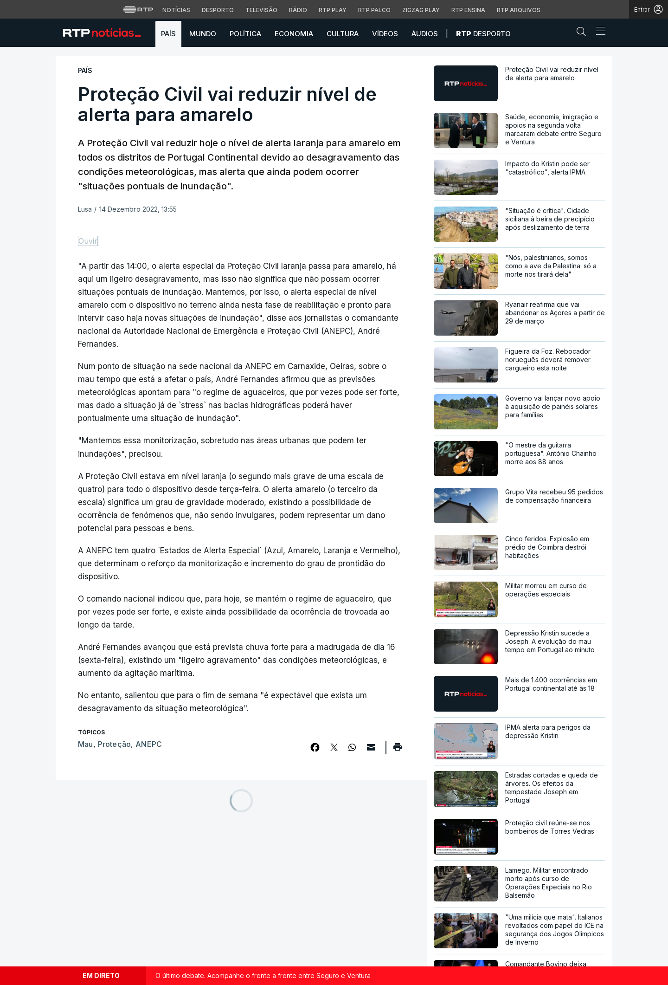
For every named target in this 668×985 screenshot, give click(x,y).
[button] (584, 33)
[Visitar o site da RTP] (138, 9)
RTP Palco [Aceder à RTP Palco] (374, 9)
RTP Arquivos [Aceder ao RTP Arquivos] (518, 9)
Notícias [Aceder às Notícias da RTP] (176, 9)
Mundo (202, 33)
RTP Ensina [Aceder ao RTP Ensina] (468, 9)
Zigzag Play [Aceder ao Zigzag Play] (421, 9)
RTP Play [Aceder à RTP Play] (333, 9)
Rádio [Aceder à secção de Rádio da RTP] (298, 9)
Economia (294, 33)
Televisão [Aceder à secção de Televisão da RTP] (261, 9)
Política (245, 33)
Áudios (424, 33)
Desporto (483, 33)
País (168, 33)
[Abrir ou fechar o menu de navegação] (598, 32)
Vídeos (385, 33)
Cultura (343, 33)
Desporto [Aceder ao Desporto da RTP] (218, 9)
